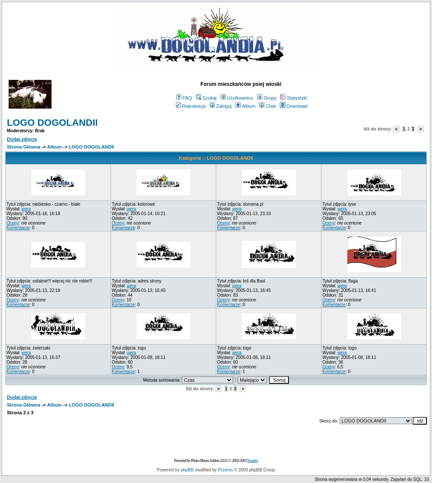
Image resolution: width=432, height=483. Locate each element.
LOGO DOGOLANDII (52, 122)
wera (26, 209)
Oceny (12, 223)
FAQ (184, 97)
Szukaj (206, 97)
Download (294, 106)
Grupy (266, 97)
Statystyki (293, 97)
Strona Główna (23, 146)
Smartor (252, 460)
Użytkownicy (237, 97)
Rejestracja (191, 106)
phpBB (187, 470)
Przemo (225, 470)
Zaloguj (221, 106)
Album (245, 106)
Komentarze (18, 227)
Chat (267, 106)
